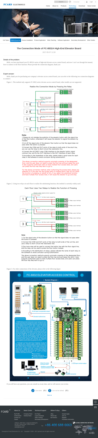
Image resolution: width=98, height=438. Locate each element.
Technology (72, 6)
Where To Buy (55, 410)
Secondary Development (78, 40)
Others (64, 410)
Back (48, 395)
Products (63, 6)
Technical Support (40, 410)
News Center (91, 6)
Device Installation (27, 40)
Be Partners (54, 417)
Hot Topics (6, 40)
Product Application (40, 40)
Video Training (39, 417)
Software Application (64, 40)
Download (82, 6)
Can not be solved (58, 390)
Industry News (27, 415)
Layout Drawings (16, 40)
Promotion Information (68, 419)
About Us (55, 6)
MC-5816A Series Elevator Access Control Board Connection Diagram (6, 401)
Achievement (17, 415)
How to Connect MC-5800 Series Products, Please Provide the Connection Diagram (92, 401)
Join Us (64, 415)
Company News (28, 414)
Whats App (54, 415)
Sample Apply (65, 414)
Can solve (38, 390)
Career (16, 419)
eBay (52, 414)
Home (48, 6)
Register (64, 417)
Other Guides (91, 40)
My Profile (17, 414)
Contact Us (17, 417)
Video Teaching (51, 40)
